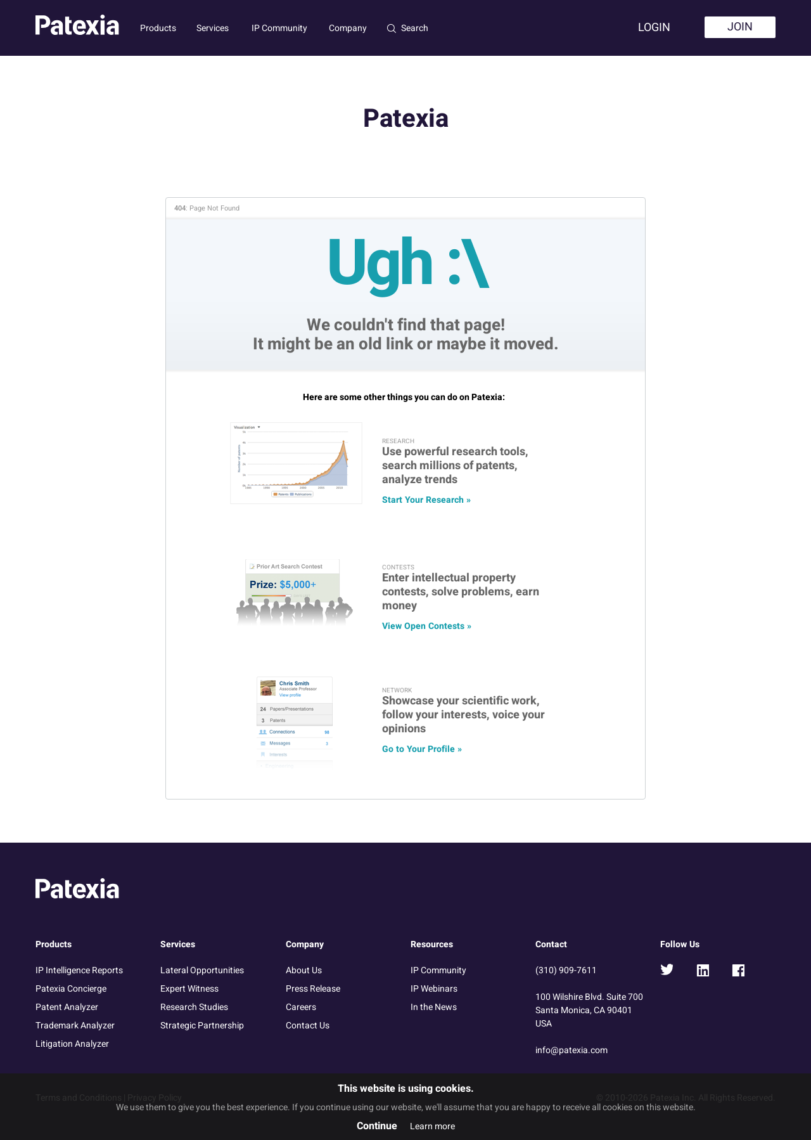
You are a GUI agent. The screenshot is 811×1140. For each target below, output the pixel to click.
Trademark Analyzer (75, 1025)
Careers (301, 1007)
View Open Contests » (426, 626)
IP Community (279, 28)
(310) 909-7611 (566, 970)
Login (654, 27)
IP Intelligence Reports (79, 970)
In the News (434, 1007)
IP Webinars (434, 988)
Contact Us (307, 1025)
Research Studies (194, 1007)
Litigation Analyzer (72, 1044)
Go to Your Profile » (422, 749)
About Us (304, 970)
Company (348, 28)
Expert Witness (189, 988)
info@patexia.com (571, 1050)
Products (158, 28)
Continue (377, 1126)
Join (740, 27)
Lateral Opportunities (202, 970)
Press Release (313, 988)
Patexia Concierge (70, 988)
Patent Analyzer (66, 1007)
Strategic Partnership (202, 1025)
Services (212, 28)
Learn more (432, 1126)
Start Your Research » (426, 500)
